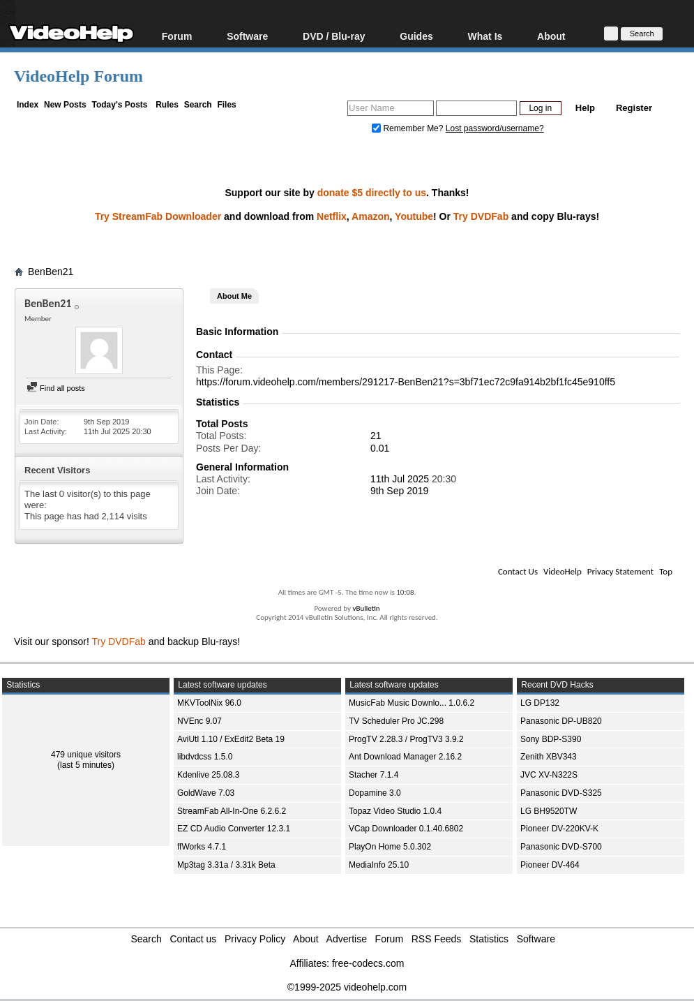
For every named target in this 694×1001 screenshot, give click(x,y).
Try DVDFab (480, 216)
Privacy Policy (255, 938)
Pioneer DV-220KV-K (559, 828)
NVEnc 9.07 (199, 721)
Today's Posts (119, 105)
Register (634, 108)
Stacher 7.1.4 (373, 775)
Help (585, 108)
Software (247, 36)
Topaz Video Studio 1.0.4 (395, 811)
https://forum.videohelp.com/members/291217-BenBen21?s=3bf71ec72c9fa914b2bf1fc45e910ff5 (405, 381)
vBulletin (365, 608)
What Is (485, 36)
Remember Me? (409, 128)
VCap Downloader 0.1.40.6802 (406, 828)
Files (226, 105)
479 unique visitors (86, 754)
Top (665, 571)
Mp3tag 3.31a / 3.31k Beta (226, 865)
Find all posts (56, 388)
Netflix (332, 216)
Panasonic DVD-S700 (561, 847)
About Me (234, 296)
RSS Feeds (437, 938)
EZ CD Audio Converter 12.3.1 (233, 828)
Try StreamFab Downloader (158, 216)
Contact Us (518, 571)
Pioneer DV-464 (550, 865)
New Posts (65, 105)
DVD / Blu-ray (334, 36)
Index (27, 105)
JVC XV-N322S (549, 775)
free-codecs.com (368, 963)
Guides (416, 36)
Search (198, 105)
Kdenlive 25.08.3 (208, 775)
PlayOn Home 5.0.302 (390, 847)
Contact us (192, 938)
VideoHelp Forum (78, 76)
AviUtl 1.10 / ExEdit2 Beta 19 (231, 739)
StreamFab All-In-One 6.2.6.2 (231, 811)
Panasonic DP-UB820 (561, 721)
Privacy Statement (620, 571)
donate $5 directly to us (371, 192)
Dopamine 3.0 (375, 793)
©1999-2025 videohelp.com (347, 987)
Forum (177, 36)
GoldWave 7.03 (205, 793)
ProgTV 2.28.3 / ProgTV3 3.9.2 (406, 739)
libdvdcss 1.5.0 (204, 757)
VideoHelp (562, 571)
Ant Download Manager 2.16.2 (405, 757)
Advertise (346, 938)
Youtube (414, 216)
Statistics (488, 938)
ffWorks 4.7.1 (201, 847)
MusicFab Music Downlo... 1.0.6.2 (411, 703)
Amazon (370, 216)
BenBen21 (50, 271)
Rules (167, 105)
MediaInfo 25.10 (379, 865)
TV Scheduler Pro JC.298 (396, 721)
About (551, 36)
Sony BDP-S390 (550, 739)
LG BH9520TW (548, 811)
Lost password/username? (495, 128)
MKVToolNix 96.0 (209, 703)
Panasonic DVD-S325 (561, 793)
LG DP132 (539, 703)
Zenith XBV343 (548, 757)
